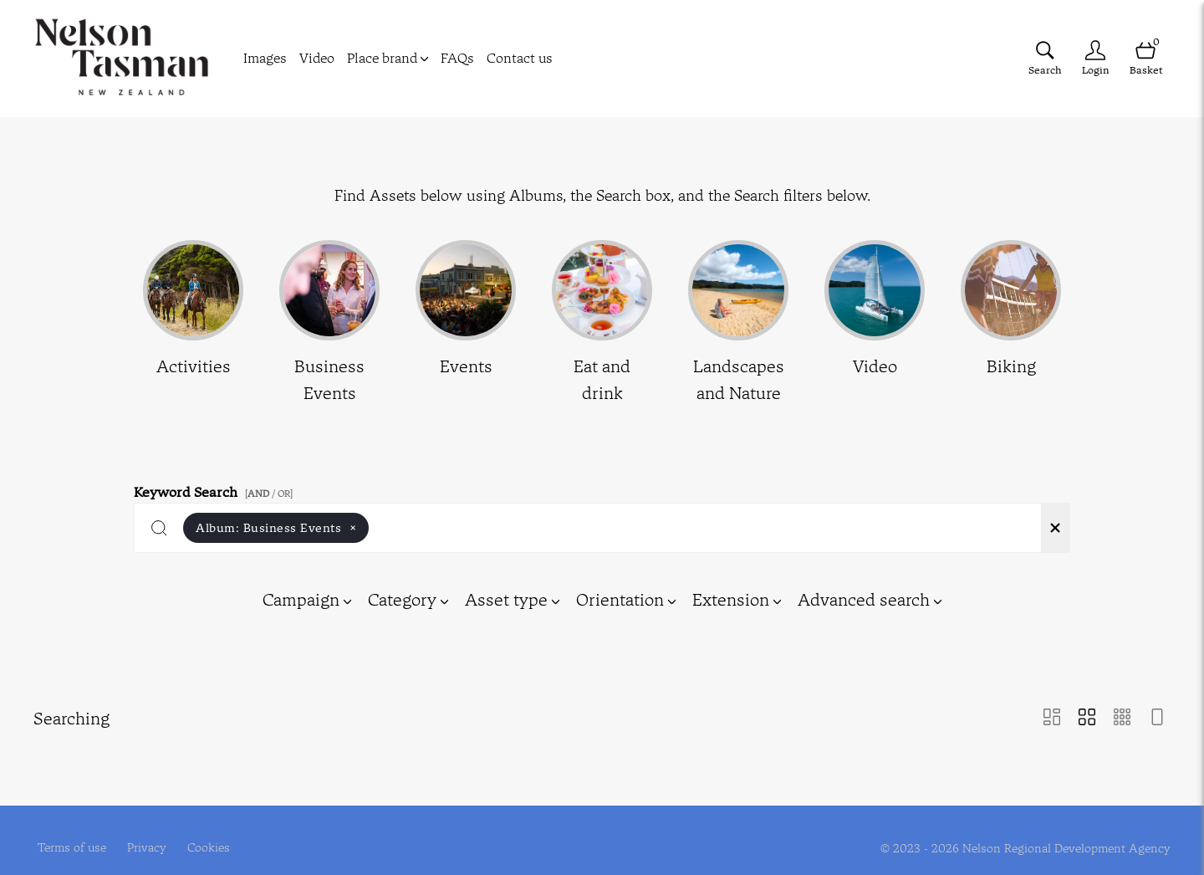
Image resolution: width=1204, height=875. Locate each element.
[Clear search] (1055, 528)
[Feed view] (1157, 718)
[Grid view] (1087, 718)
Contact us (520, 57)
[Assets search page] (1045, 58)
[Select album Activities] (193, 323)
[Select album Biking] (1011, 323)
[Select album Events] (466, 323)
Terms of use (72, 829)
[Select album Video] (874, 323)
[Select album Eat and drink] (602, 323)
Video (316, 57)
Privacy (146, 829)
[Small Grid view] (1122, 718)
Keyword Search (216, 489)
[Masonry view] (1051, 718)
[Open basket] (1145, 58)
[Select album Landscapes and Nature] (738, 323)
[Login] (1095, 58)
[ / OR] (269, 493)
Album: (276, 527)
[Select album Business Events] (329, 323)
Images (265, 57)
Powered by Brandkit (602, 864)
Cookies (208, 829)
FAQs (457, 57)
